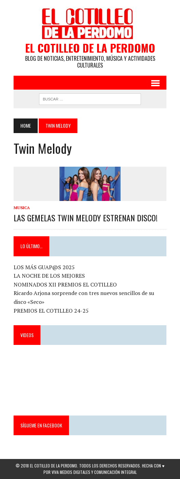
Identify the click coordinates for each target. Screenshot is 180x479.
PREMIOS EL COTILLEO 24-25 (51, 310)
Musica (22, 207)
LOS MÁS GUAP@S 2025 (44, 267)
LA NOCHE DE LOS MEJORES (49, 275)
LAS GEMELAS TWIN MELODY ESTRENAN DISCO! (86, 217)
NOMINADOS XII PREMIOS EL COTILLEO (65, 284)
